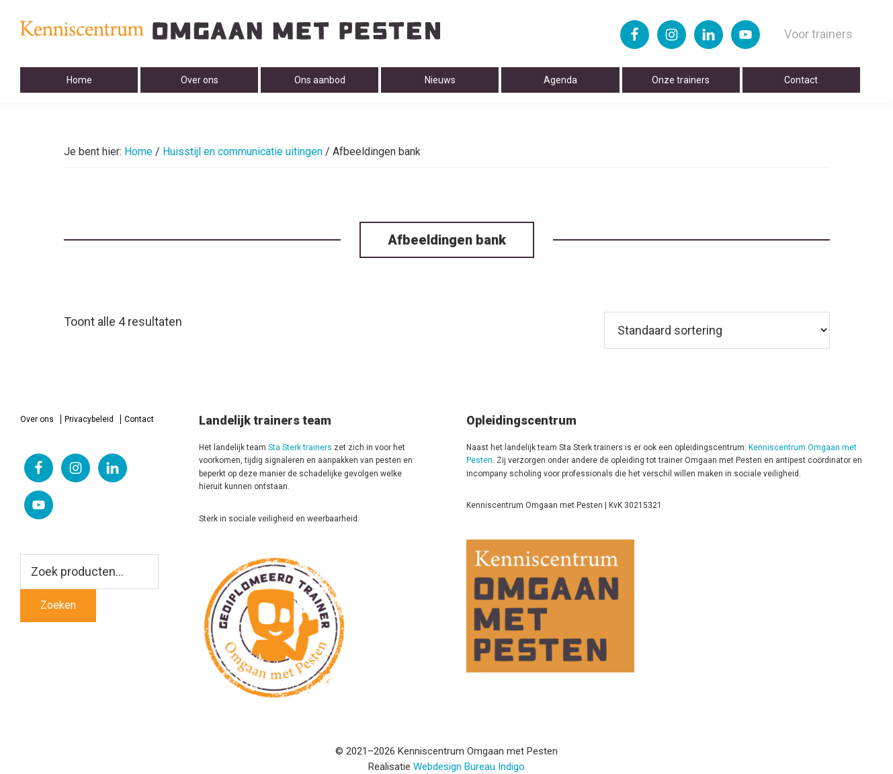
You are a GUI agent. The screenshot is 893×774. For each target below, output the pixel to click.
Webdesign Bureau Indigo (469, 767)
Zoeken (58, 605)
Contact (139, 419)
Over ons (37, 419)
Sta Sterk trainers (300, 447)
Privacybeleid (89, 419)
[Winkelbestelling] (717, 330)
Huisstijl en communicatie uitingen (243, 151)
